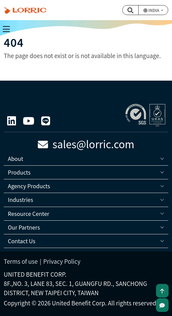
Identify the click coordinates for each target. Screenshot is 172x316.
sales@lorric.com (86, 143)
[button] (130, 10)
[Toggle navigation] (6, 29)
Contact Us (21, 241)
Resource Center (28, 213)
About (15, 158)
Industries (20, 199)
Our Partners (24, 227)
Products (19, 172)
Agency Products (29, 186)
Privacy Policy (61, 261)
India (151, 10)
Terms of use (21, 261)
